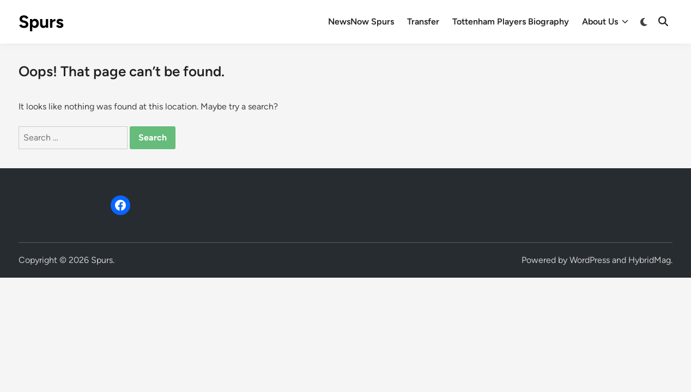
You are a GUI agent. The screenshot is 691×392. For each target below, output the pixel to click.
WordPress (589, 260)
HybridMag (649, 260)
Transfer (423, 21)
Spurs (41, 21)
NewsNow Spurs (361, 21)
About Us (605, 21)
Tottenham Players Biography (510, 21)
